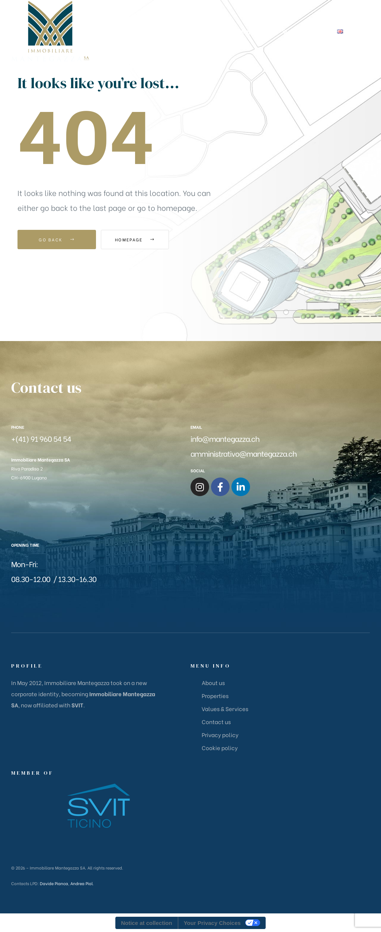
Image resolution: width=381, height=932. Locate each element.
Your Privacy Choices (212, 923)
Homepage (142, 239)
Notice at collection (146, 923)
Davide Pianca (54, 883)
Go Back (57, 239)
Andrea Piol (81, 883)
